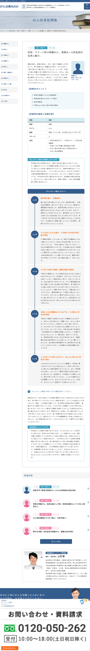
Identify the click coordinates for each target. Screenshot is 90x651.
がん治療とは (65, 631)
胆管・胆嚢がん (22, 31)
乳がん (7, 91)
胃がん (7, 67)
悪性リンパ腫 (9, 85)
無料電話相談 (65, 638)
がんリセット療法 (67, 635)
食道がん (8, 79)
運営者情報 (36, 647)
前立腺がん (8, 97)
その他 (7, 102)
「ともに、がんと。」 (84, 647)
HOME (2, 31)
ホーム (51, 631)
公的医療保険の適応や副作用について (65, 647)
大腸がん (8, 55)
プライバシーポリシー (47, 647)
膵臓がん (8, 44)
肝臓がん (8, 61)
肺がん (7, 49)
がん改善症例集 (10, 31)
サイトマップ (27, 647)
